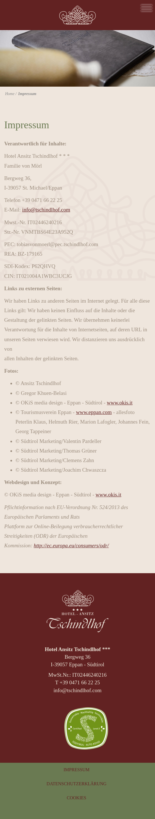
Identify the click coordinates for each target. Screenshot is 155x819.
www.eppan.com (94, 412)
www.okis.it (120, 403)
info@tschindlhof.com (46, 210)
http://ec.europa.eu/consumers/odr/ (71, 545)
